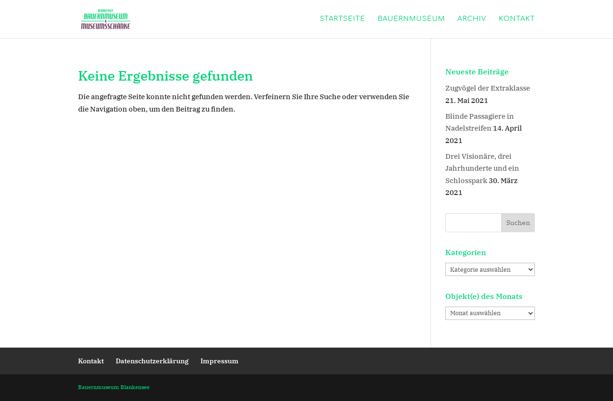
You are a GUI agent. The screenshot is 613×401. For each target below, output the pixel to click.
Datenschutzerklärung (152, 361)
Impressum (220, 361)
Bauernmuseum (411, 19)
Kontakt (517, 19)
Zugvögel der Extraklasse (487, 88)
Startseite (342, 19)
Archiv (471, 19)
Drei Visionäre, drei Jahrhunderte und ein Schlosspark (482, 168)
